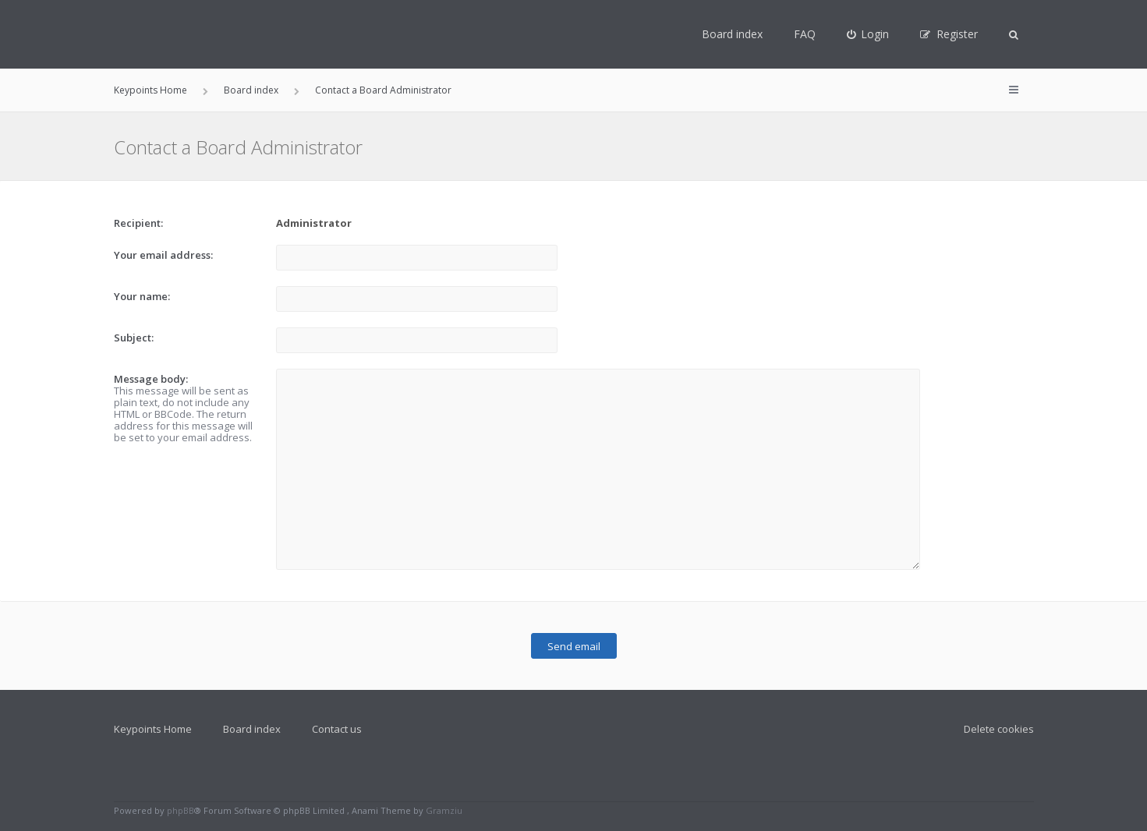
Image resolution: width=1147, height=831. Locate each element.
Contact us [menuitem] (337, 729)
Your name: (142, 296)
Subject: (134, 338)
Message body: (151, 379)
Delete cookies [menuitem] (999, 729)
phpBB (180, 810)
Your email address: (163, 255)
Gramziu (444, 810)
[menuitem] (868, 34)
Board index (732, 34)
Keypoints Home (153, 729)
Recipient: (138, 223)
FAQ (805, 34)
